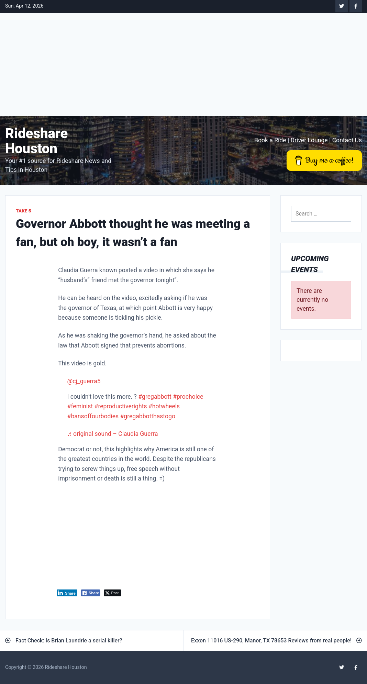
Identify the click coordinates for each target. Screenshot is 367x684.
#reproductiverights (120, 406)
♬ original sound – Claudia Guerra (112, 433)
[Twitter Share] (112, 592)
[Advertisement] (183, 64)
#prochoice (188, 396)
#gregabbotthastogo (147, 416)
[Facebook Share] (91, 592)
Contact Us (347, 140)
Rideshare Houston (36, 141)
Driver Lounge (309, 140)
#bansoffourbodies (93, 416)
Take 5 (23, 210)
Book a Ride (270, 140)
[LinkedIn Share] (67, 592)
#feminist (80, 406)
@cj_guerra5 (84, 381)
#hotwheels (164, 406)
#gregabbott (154, 396)
